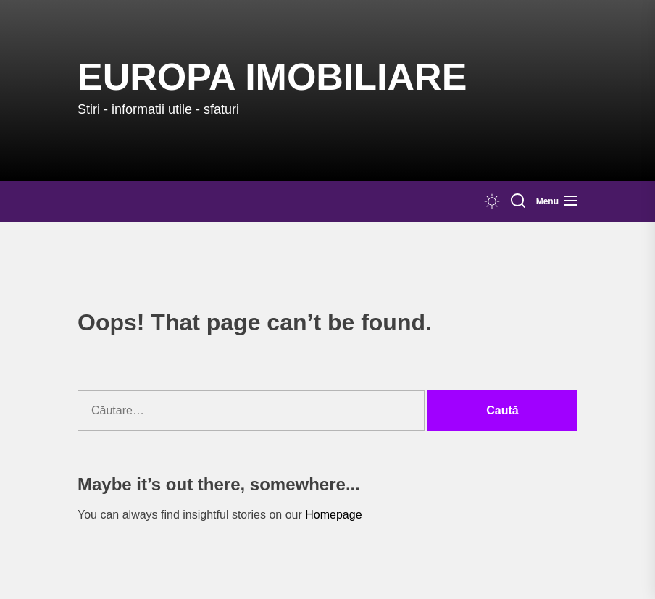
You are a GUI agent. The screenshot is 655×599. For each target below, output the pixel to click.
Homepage (333, 514)
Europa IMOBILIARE (272, 77)
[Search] (518, 201)
